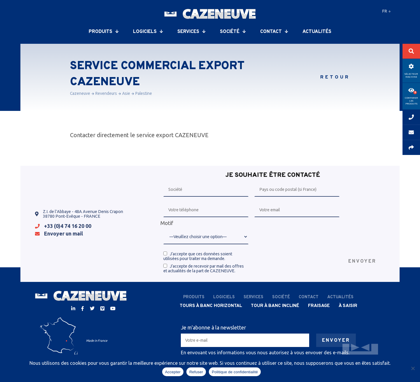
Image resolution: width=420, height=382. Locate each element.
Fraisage (319, 306)
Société (233, 32)
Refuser (196, 372)
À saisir (348, 306)
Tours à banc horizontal (211, 306)
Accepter (173, 372)
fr (386, 11)
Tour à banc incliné (275, 306)
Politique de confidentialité (235, 372)
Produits (103, 32)
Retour (335, 77)
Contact (274, 32)
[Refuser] (413, 368)
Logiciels (148, 32)
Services (191, 32)
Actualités (316, 32)
